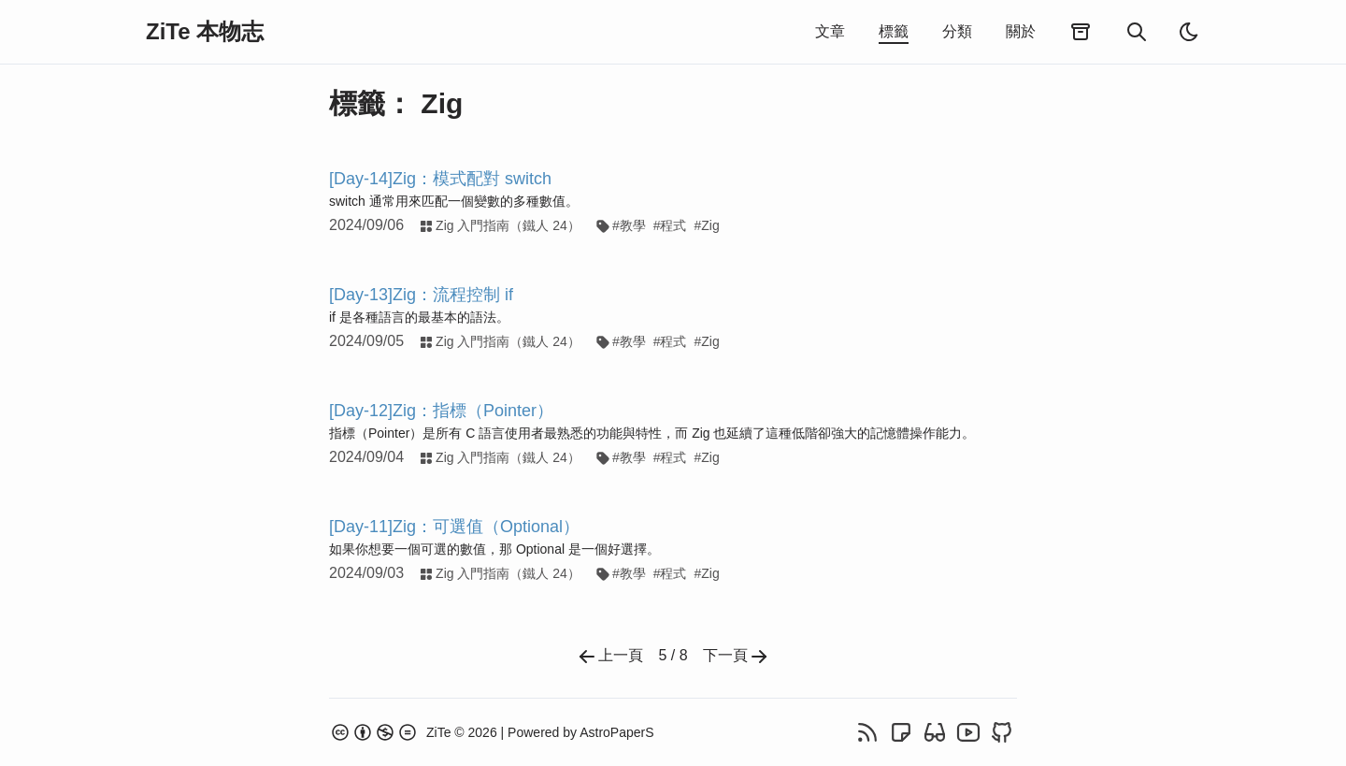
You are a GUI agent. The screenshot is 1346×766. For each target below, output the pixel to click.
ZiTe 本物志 (205, 31)
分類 (957, 31)
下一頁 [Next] (736, 656)
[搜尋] (1136, 32)
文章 (830, 31)
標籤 (894, 31)
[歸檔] (1080, 32)
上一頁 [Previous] (609, 656)
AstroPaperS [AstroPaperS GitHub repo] (616, 732)
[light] (1189, 32)
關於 (1021, 31)
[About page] (413, 732)
